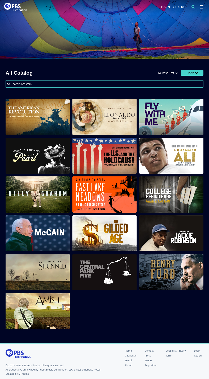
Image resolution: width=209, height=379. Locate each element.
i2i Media (23, 373)
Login (165, 7)
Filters (192, 73)
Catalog (179, 7)
